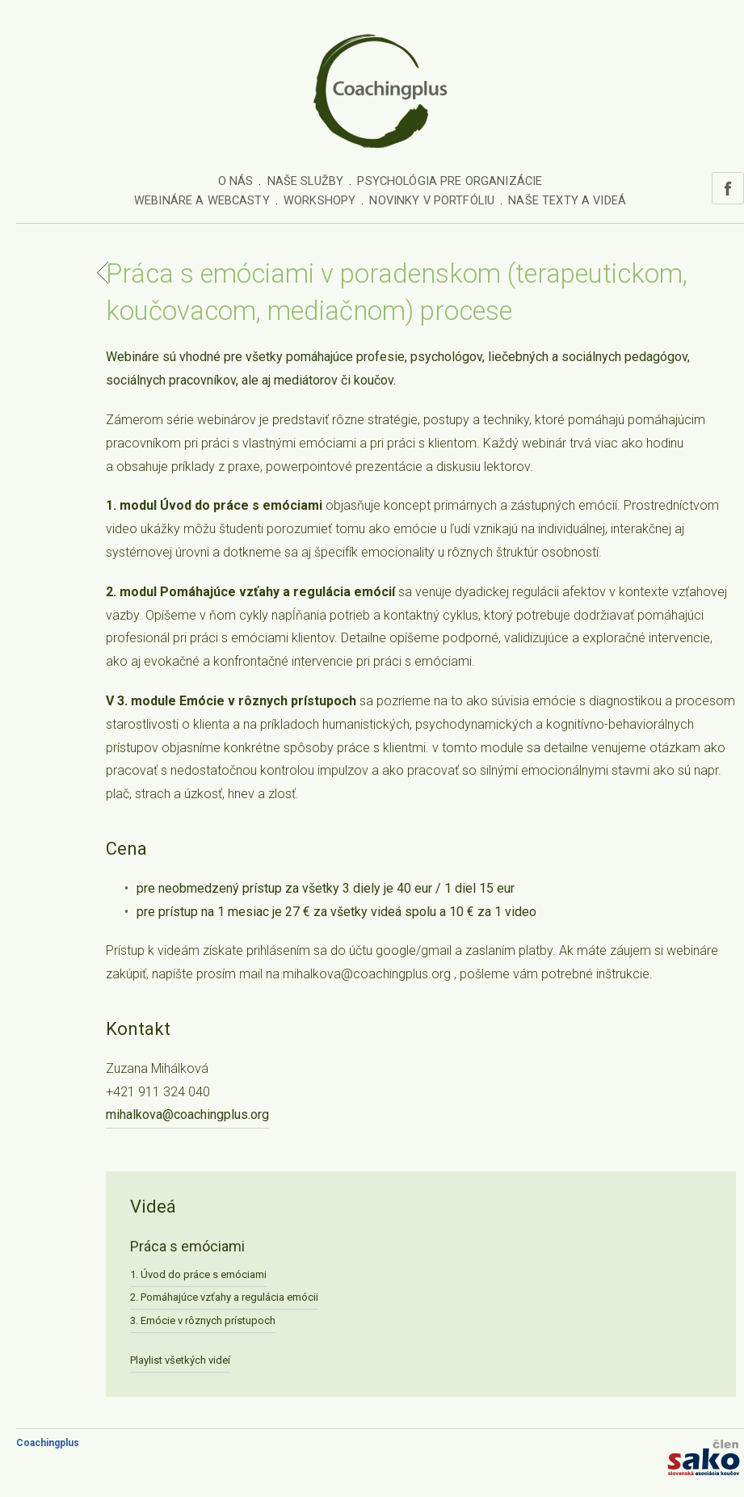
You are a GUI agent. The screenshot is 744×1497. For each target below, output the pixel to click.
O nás (236, 181)
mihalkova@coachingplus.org (187, 1114)
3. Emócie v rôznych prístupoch (202, 1320)
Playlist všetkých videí (180, 1360)
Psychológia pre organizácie (449, 181)
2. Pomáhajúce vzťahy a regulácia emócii (224, 1297)
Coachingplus (47, 1443)
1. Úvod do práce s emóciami (198, 1274)
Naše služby (305, 181)
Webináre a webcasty (202, 201)
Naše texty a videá (567, 201)
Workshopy (319, 201)
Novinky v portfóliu (431, 201)
